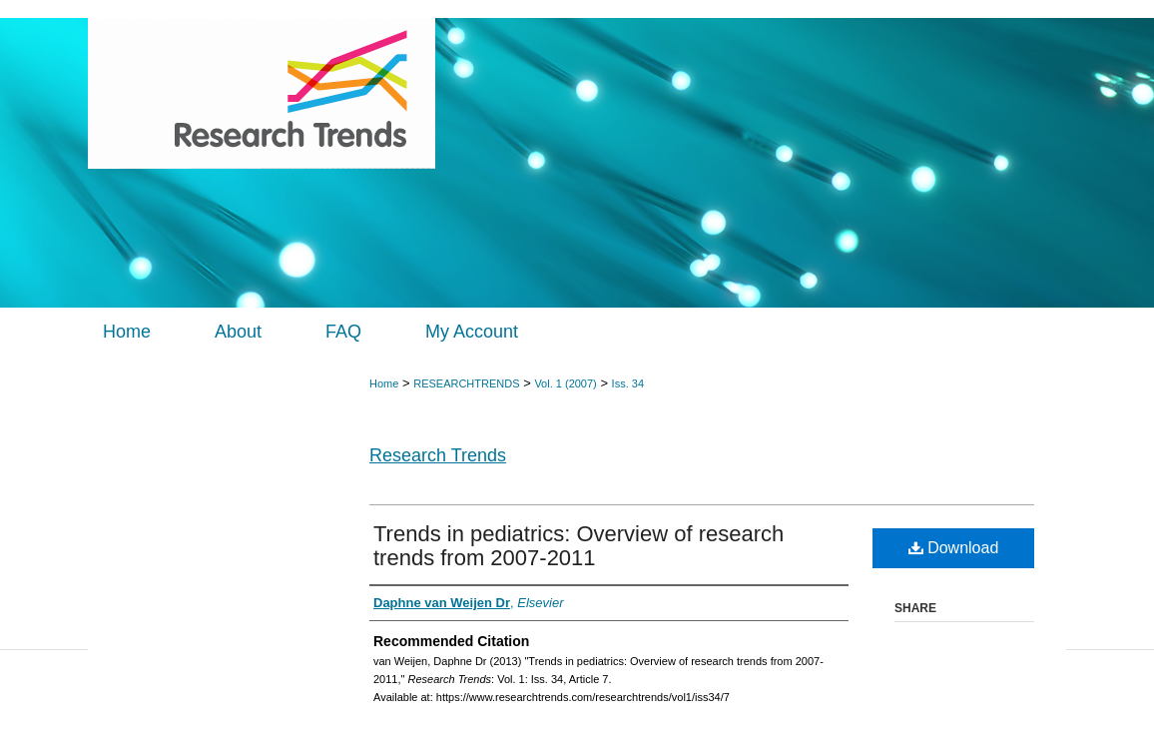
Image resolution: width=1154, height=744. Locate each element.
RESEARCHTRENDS (466, 383)
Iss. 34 (628, 383)
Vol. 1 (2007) (565, 383)
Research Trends (437, 455)
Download (953, 547)
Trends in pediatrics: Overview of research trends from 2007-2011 (578, 545)
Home (383, 383)
